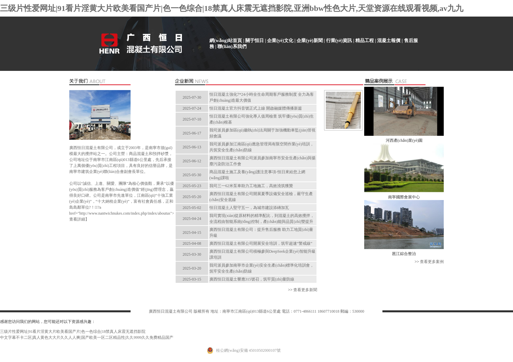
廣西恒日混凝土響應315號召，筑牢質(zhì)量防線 (252, 279)
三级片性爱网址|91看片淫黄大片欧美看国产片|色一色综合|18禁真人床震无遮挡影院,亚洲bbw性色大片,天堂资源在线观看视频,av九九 (231, 8)
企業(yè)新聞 (310, 40)
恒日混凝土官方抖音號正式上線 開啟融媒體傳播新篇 (255, 108)
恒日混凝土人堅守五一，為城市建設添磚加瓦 (249, 207)
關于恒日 (254, 40)
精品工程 (364, 40)
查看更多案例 (432, 261)
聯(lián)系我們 (232, 46)
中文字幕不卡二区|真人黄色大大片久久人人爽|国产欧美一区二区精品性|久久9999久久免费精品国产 (86, 337)
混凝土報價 (388, 40)
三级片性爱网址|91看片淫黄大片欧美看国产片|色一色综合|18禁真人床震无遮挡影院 (72, 331)
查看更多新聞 (305, 289)
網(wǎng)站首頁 (225, 40)
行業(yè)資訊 (339, 40)
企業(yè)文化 (280, 40)
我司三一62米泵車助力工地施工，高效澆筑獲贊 (251, 185)
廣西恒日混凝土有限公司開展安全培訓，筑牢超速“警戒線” (261, 243)
